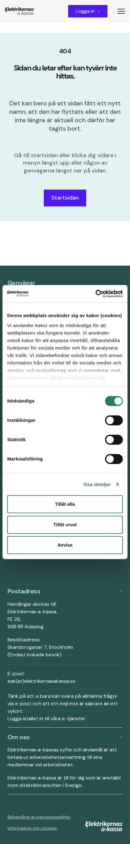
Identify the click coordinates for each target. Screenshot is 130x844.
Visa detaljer (97, 484)
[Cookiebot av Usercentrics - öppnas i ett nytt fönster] (95, 294)
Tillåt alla (65, 504)
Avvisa (65, 544)
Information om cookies (32, 828)
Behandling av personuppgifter (39, 817)
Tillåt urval (65, 524)
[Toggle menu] (124, 11)
